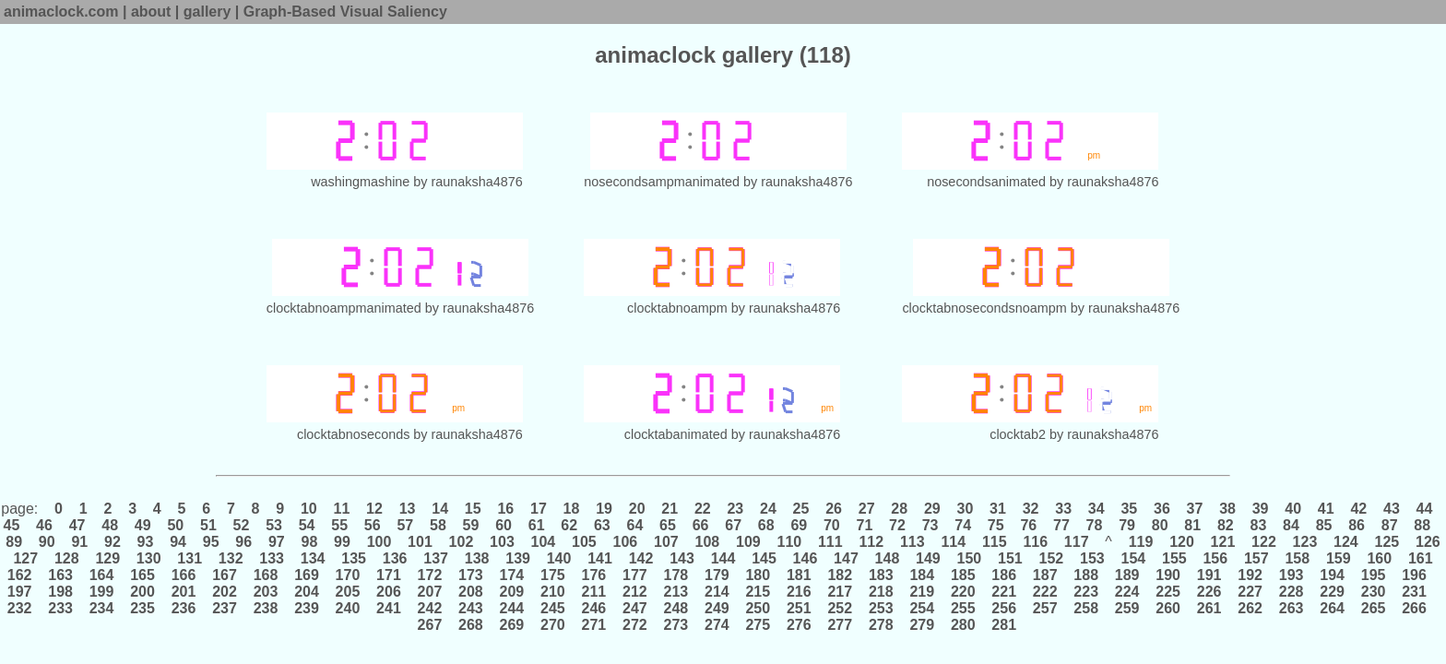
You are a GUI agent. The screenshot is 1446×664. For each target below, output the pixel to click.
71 (864, 525)
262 (1250, 608)
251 (799, 608)
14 (440, 508)
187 (1044, 575)
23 (735, 508)
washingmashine (360, 181)
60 (504, 525)
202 (225, 591)
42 (1358, 508)
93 (145, 542)
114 (953, 542)
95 (210, 542)
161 (1420, 558)
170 (347, 575)
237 (225, 608)
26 (834, 508)
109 (748, 542)
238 (265, 608)
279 (922, 625)
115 (994, 542)
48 (110, 525)
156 (1215, 558)
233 (60, 608)
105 (584, 542)
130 (148, 558)
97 (276, 542)
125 (1387, 542)
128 (66, 558)
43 (1392, 508)
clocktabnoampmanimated (344, 308)
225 (1168, 591)
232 (21, 608)
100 (379, 542)
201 (183, 591)
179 (717, 575)
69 (799, 525)
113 (912, 542)
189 (1127, 575)
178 (676, 575)
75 (995, 525)
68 (765, 525)
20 (636, 508)
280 (962, 625)
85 (1323, 525)
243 (471, 608)
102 (461, 542)
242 (429, 608)
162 (21, 575)
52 (241, 525)
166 (183, 575)
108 (707, 542)
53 (274, 525)
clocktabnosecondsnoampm (984, 308)
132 (230, 558)
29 (931, 508)
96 (243, 542)
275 (758, 625)
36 (1162, 508)
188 (1086, 575)
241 (389, 608)
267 (432, 625)
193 (1291, 575)
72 (897, 525)
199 (101, 591)
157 (1257, 558)
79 (1127, 525)
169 (307, 575)
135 (354, 558)
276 (799, 625)
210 (553, 591)
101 (420, 542)
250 (758, 608)
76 (1028, 525)
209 (511, 591)
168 (265, 575)
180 (758, 575)
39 (1260, 508)
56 (372, 525)
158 (1297, 558)
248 (676, 608)
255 (962, 608)
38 (1227, 508)
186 (1004, 575)
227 (1250, 591)
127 (25, 558)
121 (1222, 542)
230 (1373, 591)
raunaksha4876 (477, 181)
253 (880, 608)
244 (511, 608)
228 (1291, 591)
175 (553, 575)
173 (471, 575)
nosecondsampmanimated (662, 181)
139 (518, 558)
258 (1086, 608)
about (151, 11)
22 (702, 508)
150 (969, 558)
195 (1373, 575)
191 (1209, 575)
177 (635, 575)
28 (899, 508)
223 (1086, 591)
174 (511, 575)
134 (312, 558)
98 (309, 542)
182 (840, 575)
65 (668, 525)
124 (1346, 542)
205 (347, 591)
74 (963, 525)
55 (339, 525)
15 (472, 508)
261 (1209, 608)
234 (101, 608)
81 (1192, 525)
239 (307, 608)
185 (962, 575)
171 (389, 575)
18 (571, 508)
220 (962, 591)
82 (1225, 525)
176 (593, 575)
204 (307, 591)
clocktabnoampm (677, 308)
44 (1424, 508)
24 (768, 508)
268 (471, 625)
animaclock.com (61, 11)
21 (670, 508)
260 (1168, 608)
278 (880, 625)
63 (601, 525)
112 (871, 542)
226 (1209, 591)
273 (676, 625)
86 (1357, 525)
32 (1030, 508)
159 (1338, 558)
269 (511, 625)
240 (347, 608)
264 (1332, 608)
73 (930, 525)
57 (405, 525)
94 (178, 542)
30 (965, 508)
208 (471, 591)
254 (922, 608)
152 (1051, 558)
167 (225, 575)
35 (1129, 508)
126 (1426, 542)
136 (394, 558)
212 (635, 591)
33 (1063, 508)
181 (799, 575)
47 (77, 525)
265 (1373, 608)
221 (1004, 591)
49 (142, 525)
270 (553, 625)
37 (1194, 508)
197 (21, 591)
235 (143, 608)
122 (1264, 542)
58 (438, 525)
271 (593, 625)
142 (641, 558)
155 (1174, 558)
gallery (207, 11)
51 (208, 525)
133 (272, 558)
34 (1096, 508)
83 (1258, 525)
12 (374, 508)
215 (758, 591)
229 (1332, 591)
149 (928, 558)
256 (1004, 608)
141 (600, 558)
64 (634, 525)
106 (625, 542)
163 (60, 575)
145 (764, 558)
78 (1094, 525)
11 (341, 508)
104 (543, 542)
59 (470, 525)
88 (1422, 525)
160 (1379, 558)
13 (407, 508)
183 (880, 575)
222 (1044, 591)
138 (476, 558)
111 (830, 542)
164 (101, 575)
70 (832, 525)
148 (887, 558)
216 (799, 591)
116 (1035, 542)
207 (429, 591)
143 (682, 558)
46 (44, 525)
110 (789, 542)
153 (1092, 558)
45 (14, 525)
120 (1182, 542)
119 (1140, 542)
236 (183, 608)
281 (1004, 625)
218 (880, 591)
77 (1061, 525)
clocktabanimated (676, 434)
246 (593, 608)
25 (800, 508)
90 (46, 542)
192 (1250, 575)
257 (1044, 608)
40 (1293, 508)
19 (604, 508)
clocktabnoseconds (353, 434)
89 (16, 542)
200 (143, 591)
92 (113, 542)
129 (107, 558)
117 (1076, 542)
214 (717, 591)
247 (635, 608)
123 (1305, 542)
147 (846, 558)
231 (1414, 591)
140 (558, 558)
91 (79, 542)
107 (666, 542)
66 (700, 525)
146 (805, 558)
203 (265, 591)
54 (306, 525)
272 (635, 625)
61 (536, 525)
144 (723, 558)
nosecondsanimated (986, 181)
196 (1414, 575)
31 (998, 508)
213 (676, 591)
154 (1133, 558)
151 (1010, 558)
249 (717, 608)
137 (436, 558)
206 (389, 591)
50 (175, 525)
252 (840, 608)
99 (342, 542)
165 (143, 575)
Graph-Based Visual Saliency (345, 11)
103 (502, 542)
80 (1159, 525)
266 (1414, 608)
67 (733, 525)
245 (553, 608)
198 (60, 591)
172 (429, 575)
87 (1389, 525)
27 (866, 508)
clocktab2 (1018, 434)
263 (1291, 608)
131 (190, 558)
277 (840, 625)
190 (1168, 575)
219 (922, 591)
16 (505, 508)
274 (717, 625)
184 (922, 575)
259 (1127, 608)
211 (593, 591)
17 (539, 508)
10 (309, 508)
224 (1127, 591)
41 (1325, 508)
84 (1291, 525)
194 (1332, 575)
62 (569, 525)
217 (840, 591)
